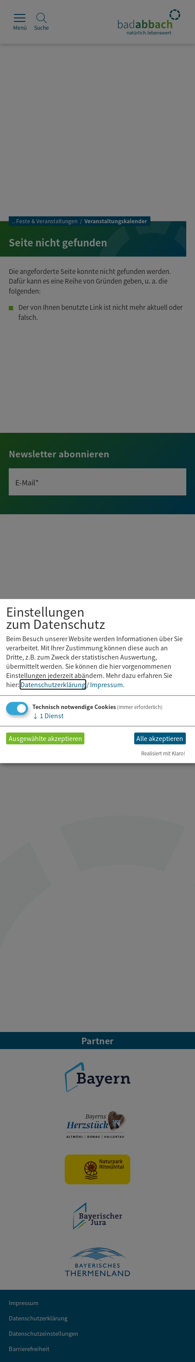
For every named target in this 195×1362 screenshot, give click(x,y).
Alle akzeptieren (159, 738)
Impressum (106, 684)
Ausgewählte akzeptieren (45, 738)
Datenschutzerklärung (53, 684)
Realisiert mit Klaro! (163, 753)
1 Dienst (47, 715)
